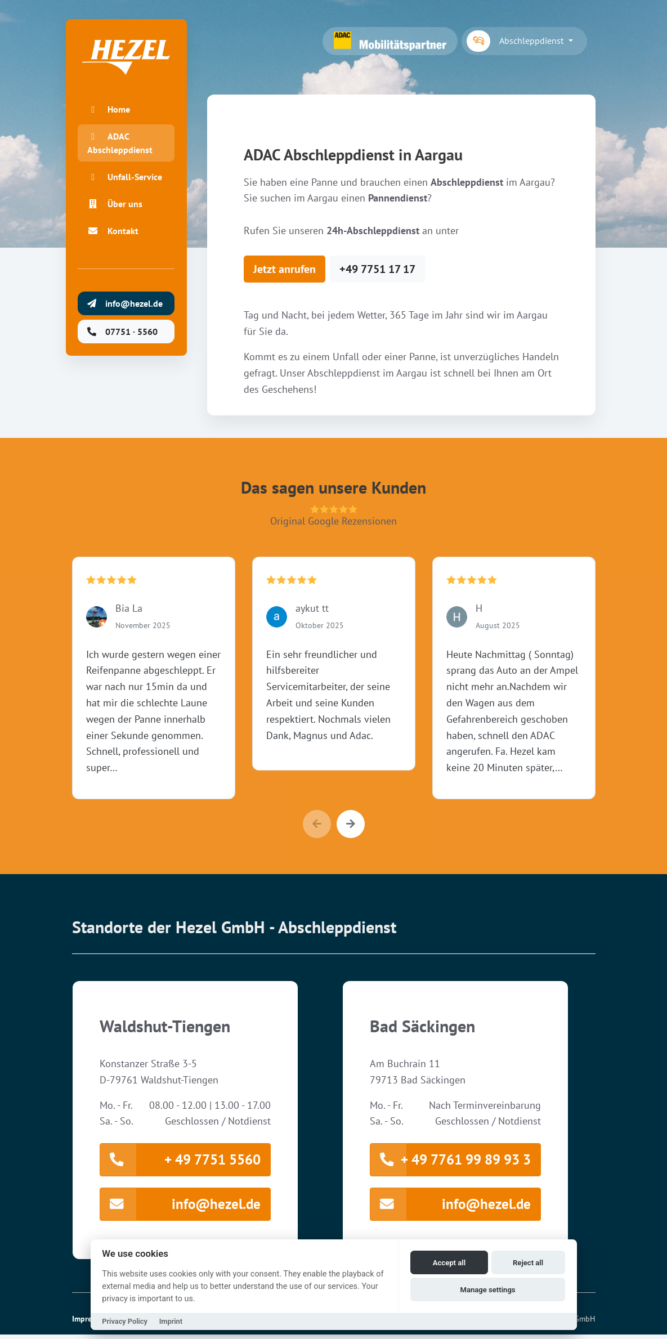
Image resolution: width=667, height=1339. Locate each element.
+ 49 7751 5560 (180, 1161)
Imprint (170, 1321)
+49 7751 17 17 (377, 269)
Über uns (116, 224)
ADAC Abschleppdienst (121, 149)
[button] (351, 824)
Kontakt (114, 251)
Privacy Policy (124, 1321)
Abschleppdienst (516, 41)
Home (110, 116)
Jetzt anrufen (284, 269)
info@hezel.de (180, 1207)
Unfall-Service (112, 190)
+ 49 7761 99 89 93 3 (450, 1161)
